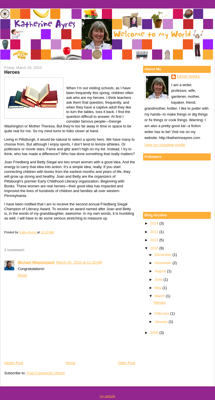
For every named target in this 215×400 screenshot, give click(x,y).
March (160, 296)
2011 (154, 240)
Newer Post (13, 363)
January (162, 321)
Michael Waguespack (36, 262)
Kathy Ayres (188, 76)
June (159, 279)
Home (71, 363)
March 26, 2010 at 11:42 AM (79, 262)
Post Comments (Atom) (46, 373)
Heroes (159, 302)
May (159, 288)
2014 (154, 223)
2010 (154, 248)
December (164, 255)
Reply (22, 275)
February (162, 313)
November (164, 263)
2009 (154, 333)
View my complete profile (164, 145)
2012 (154, 232)
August (161, 271)
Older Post (126, 363)
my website (107, 396)
